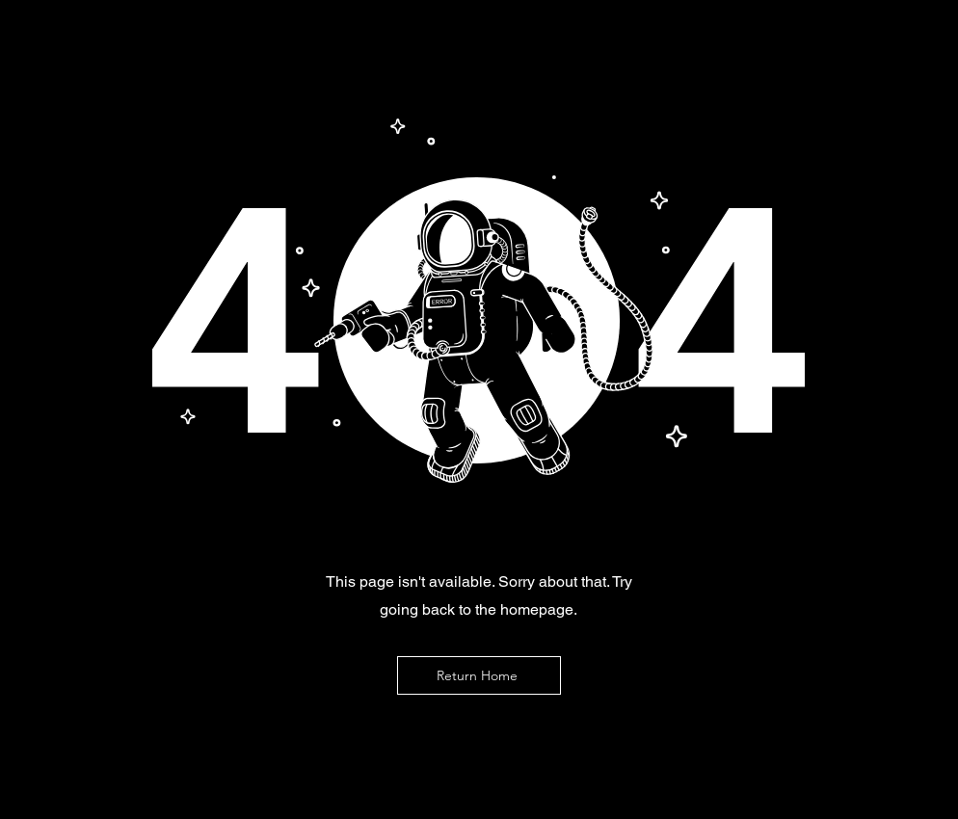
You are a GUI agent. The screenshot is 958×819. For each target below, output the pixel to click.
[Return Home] (479, 675)
